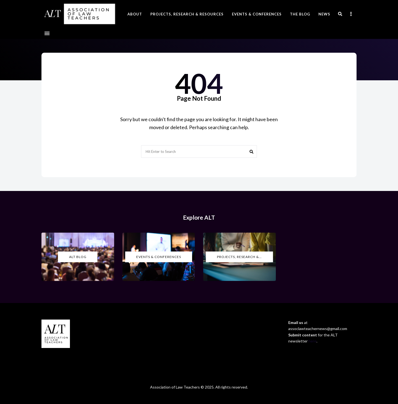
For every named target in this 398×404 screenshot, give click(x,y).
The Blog (300, 14)
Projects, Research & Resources (187, 14)
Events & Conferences (257, 14)
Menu (47, 33)
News (324, 14)
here (312, 341)
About (134, 14)
